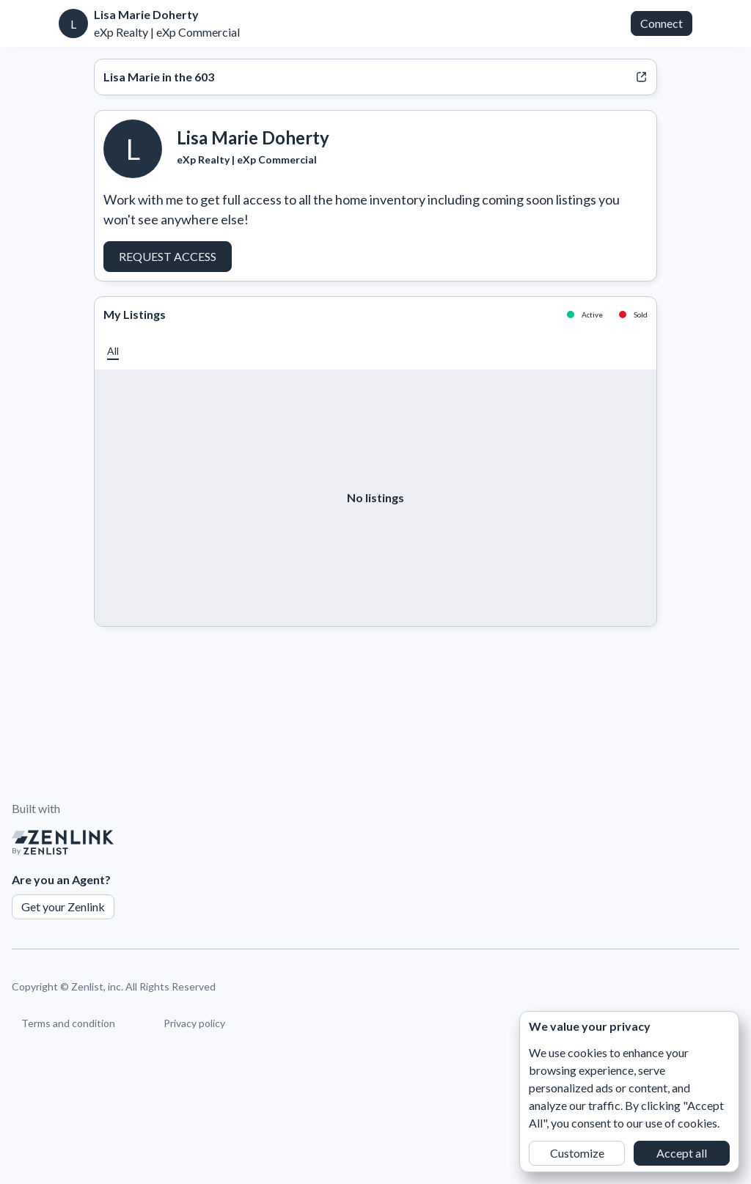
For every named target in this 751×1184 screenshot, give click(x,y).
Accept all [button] (681, 1153)
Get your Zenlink (63, 906)
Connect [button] (661, 23)
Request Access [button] (167, 256)
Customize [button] (577, 1153)
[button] (113, 351)
